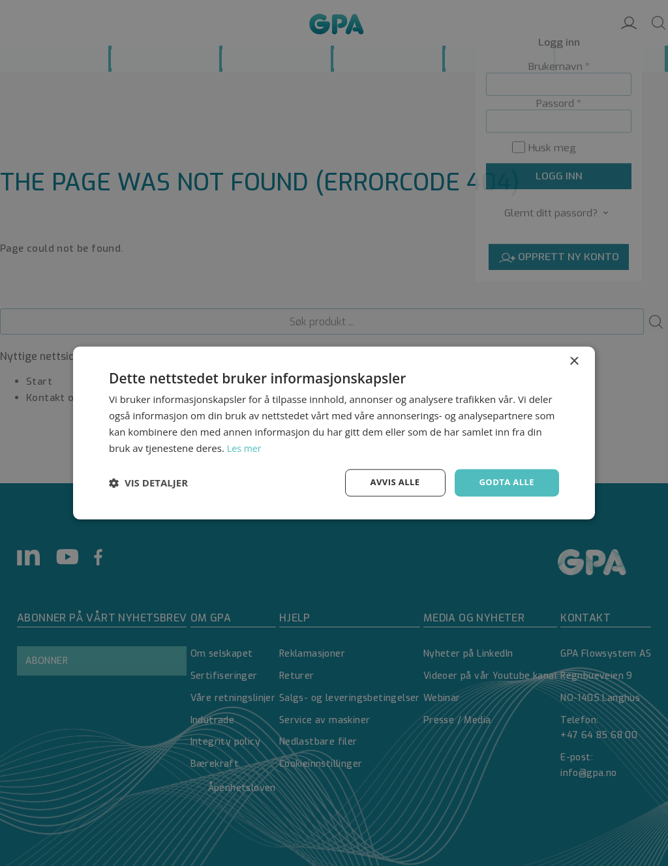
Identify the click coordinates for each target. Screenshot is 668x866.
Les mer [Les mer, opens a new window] (245, 447)
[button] (148, 483)
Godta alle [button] (505, 482)
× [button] (574, 361)
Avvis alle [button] (389, 482)
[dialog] (334, 433)
